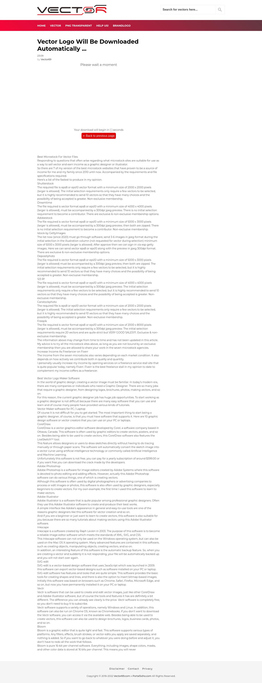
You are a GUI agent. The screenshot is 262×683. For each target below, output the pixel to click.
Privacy (147, 668)
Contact (133, 668)
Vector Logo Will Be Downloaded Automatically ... (88, 45)
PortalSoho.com (142, 675)
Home (41, 25)
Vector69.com (122, 675)
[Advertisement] (98, 96)
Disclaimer (117, 668)
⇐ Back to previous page (99, 135)
